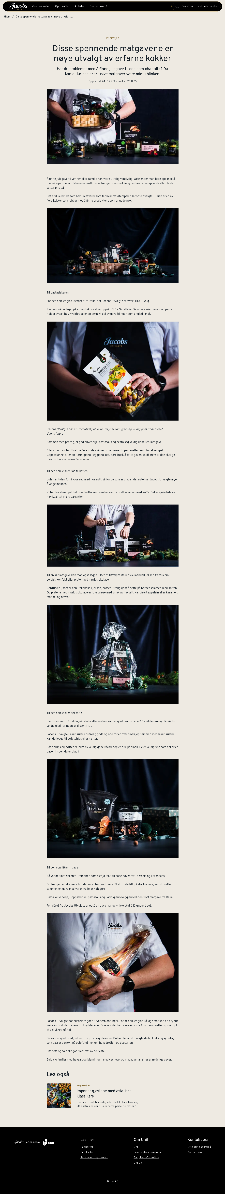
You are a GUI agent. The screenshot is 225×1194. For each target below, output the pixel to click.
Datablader (86, 1152)
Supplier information (146, 1157)
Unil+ (137, 1147)
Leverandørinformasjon (148, 1152)
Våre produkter (40, 6)
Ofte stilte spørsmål (199, 1147)
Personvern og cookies (94, 1157)
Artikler (79, 6)
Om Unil (138, 1163)
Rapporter (86, 1147)
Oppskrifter (62, 6)
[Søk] (177, 6)
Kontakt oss (99, 6)
